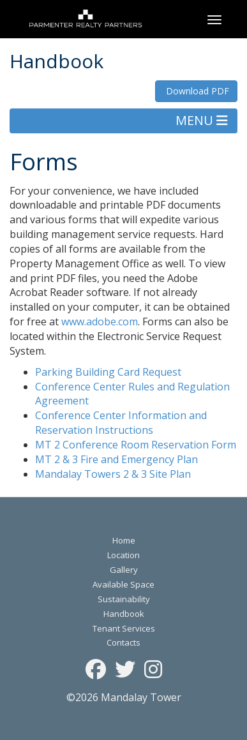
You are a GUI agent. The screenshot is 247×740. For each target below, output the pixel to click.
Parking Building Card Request (108, 372)
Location (123, 555)
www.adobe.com (99, 321)
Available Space (123, 584)
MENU (202, 120)
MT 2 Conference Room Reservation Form (135, 445)
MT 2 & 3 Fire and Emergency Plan (116, 459)
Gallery (124, 569)
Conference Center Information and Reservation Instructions (121, 422)
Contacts (123, 642)
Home (123, 540)
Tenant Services (124, 628)
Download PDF (196, 91)
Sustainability (124, 599)
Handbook (123, 613)
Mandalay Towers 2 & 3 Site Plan (113, 474)
